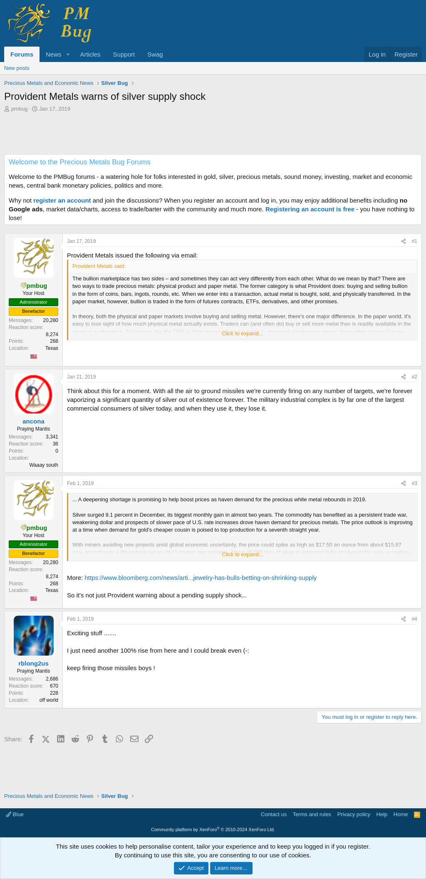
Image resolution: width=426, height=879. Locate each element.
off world (49, 700)
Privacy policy (353, 814)
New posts (17, 68)
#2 (414, 377)
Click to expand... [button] (242, 333)
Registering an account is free (309, 209)
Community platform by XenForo (213, 829)
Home (401, 814)
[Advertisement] (213, 135)
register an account (62, 200)
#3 (414, 483)
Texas (51, 348)
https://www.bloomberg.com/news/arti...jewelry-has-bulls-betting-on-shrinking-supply (201, 577)
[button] (68, 54)
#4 (414, 619)
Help (382, 814)
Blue (15, 814)
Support (124, 54)
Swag (155, 54)
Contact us (274, 814)
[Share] (403, 241)
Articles (90, 54)
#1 (414, 241)
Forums (21, 54)
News (54, 54)
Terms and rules (312, 814)
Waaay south (43, 465)
